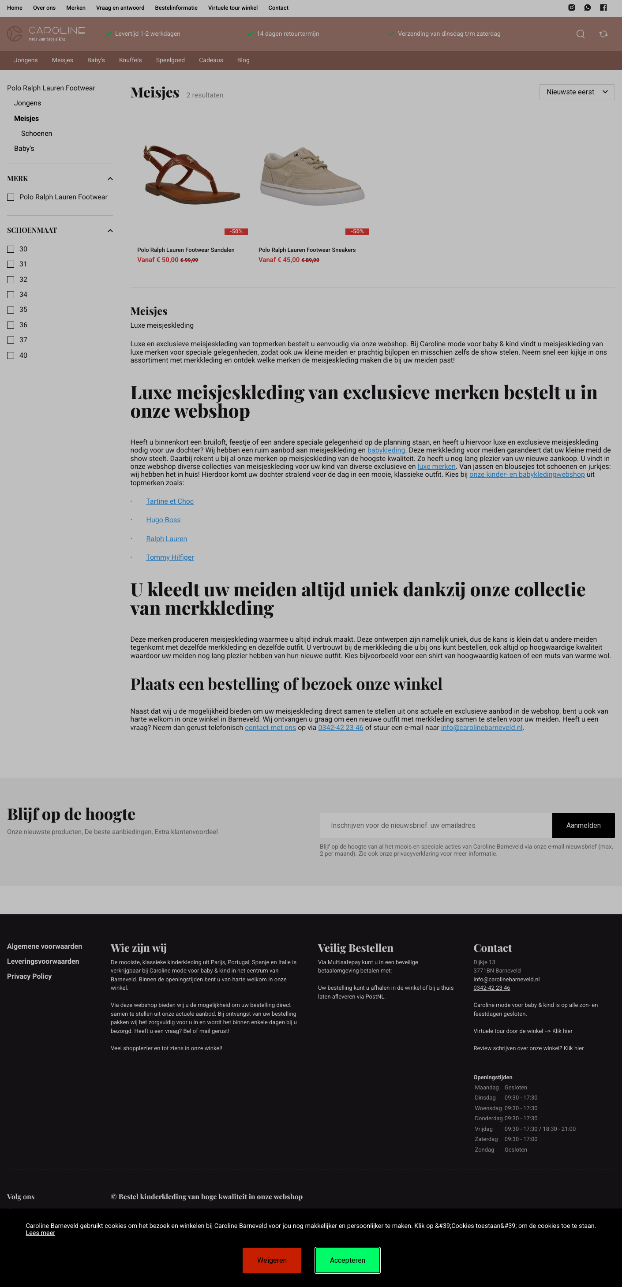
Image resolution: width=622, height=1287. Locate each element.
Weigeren (272, 1260)
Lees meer (40, 1233)
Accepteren (347, 1260)
